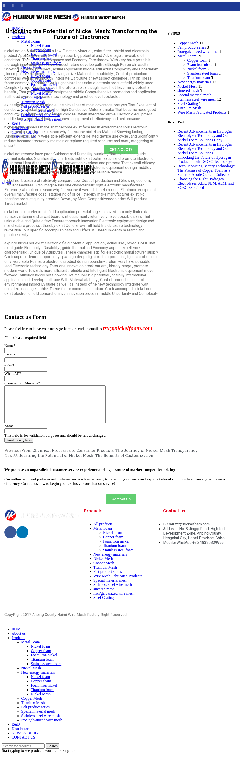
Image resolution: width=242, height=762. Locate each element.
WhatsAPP (12, 374)
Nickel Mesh (187, 86)
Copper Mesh (187, 43)
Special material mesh (194, 95)
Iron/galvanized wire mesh (198, 52)
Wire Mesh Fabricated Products (201, 112)
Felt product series (191, 47)
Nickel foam (196, 69)
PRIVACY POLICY (142, 622)
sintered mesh (188, 91)
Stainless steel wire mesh (196, 99)
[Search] (23, 753)
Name (9, 346)
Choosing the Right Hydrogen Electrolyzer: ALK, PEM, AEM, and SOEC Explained (205, 183)
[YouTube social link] (17, 5)
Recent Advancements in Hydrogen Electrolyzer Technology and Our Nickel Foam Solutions (204, 148)
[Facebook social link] (4, 5)
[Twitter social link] (9, 5)
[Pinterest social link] (22, 5)
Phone (9, 364)
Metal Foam (186, 56)
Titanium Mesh (189, 108)
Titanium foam (198, 78)
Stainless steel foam (202, 73)
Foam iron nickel (200, 65)
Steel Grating (187, 104)
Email (9, 355)
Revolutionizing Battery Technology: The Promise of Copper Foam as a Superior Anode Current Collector (206, 170)
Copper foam (197, 60)
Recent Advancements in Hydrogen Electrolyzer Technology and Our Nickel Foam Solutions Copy (204, 135)
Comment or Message (22, 383)
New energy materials (194, 82)
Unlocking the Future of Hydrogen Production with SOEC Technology (204, 159)
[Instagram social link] (13, 5)
